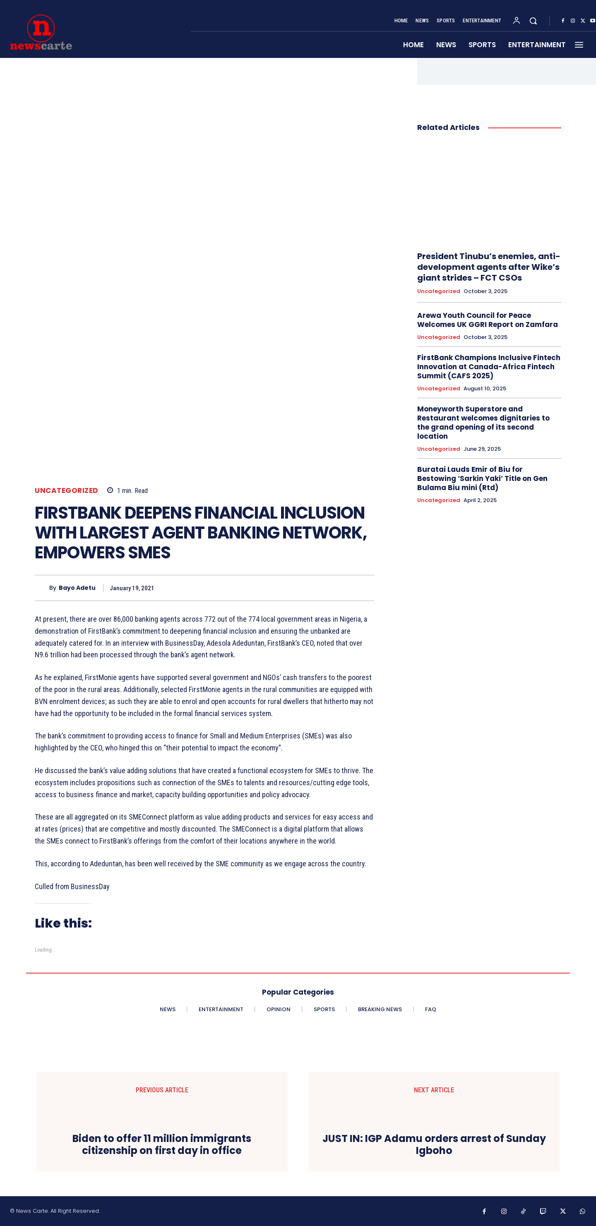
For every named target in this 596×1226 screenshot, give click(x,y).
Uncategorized (67, 490)
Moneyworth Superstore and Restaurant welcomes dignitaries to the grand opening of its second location (483, 422)
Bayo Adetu (77, 587)
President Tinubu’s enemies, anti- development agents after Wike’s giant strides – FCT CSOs (488, 267)
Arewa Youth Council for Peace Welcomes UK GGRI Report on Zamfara (487, 319)
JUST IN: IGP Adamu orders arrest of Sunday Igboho (434, 1145)
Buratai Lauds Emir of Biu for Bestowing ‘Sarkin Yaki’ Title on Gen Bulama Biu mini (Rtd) (482, 478)
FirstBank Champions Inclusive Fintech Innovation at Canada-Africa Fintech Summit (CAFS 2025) (488, 367)
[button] (533, 21)
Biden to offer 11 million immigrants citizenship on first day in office (161, 1145)
